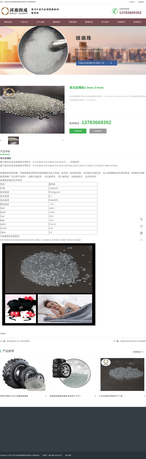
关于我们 (107, 22)
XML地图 (68, 455)
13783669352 (141, 219)
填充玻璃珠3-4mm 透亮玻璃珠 (18, 341)
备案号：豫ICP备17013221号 (52, 455)
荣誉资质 (75, 22)
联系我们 (141, 2)
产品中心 (132, 2)
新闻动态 (91, 22)
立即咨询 (78, 131)
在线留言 (123, 22)
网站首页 (10, 22)
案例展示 (59, 22)
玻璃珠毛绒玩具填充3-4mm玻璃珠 (133, 341)
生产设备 (43, 22)
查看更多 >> (138, 352)
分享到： (3, 334)
